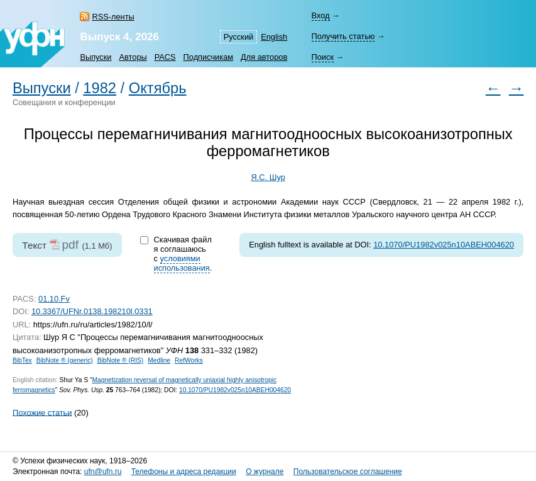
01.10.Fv (54, 298)
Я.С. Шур (268, 177)
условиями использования (182, 263)
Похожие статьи (42, 412)
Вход (321, 15)
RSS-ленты (113, 16)
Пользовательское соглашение (347, 471)
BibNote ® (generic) (64, 360)
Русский (238, 37)
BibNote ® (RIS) (120, 360)
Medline (159, 360)
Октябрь (158, 88)
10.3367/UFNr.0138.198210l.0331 (92, 311)
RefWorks (189, 360)
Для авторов (264, 57)
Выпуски (95, 57)
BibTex (22, 360)
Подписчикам (208, 57)
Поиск (323, 57)
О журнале (264, 471)
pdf (70, 244)
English (274, 37)
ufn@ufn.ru (103, 471)
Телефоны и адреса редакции (183, 471)
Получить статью (343, 36)
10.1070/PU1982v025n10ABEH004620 (443, 244)
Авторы (133, 57)
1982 (99, 88)
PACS (165, 57)
